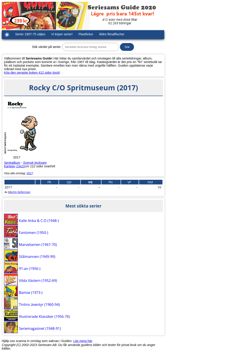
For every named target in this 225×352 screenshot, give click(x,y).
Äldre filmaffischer (111, 34)
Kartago (9, 166)
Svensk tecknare (35, 162)
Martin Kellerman (19, 192)
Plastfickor (86, 34)
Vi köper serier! (62, 34)
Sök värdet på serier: (47, 47)
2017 (29, 173)
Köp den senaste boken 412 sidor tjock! (32, 72)
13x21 (20, 166)
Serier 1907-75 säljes (30, 34)
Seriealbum (12, 162)
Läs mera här (82, 341)
